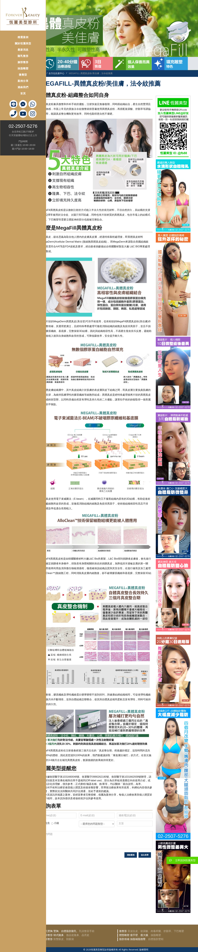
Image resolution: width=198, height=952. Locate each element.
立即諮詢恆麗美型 (181, 860)
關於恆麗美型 (17, 38)
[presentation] (65, 858)
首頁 (17, 87)
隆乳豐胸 (47, 931)
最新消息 (16, 44)
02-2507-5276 (17, 120)
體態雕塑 (124, 935)
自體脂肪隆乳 (68, 931)
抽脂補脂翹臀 (138, 939)
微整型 (17, 69)
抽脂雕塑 (16, 62)
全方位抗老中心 (56, 73)
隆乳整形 (16, 50)
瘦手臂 (134, 935)
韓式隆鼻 (58, 935)
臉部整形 (16, 56)
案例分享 (16, 75)
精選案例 (16, 31)
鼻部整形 (47, 935)
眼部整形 (47, 939)
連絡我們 (16, 81)
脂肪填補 (124, 939)
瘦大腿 (144, 935)
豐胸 (56, 931)
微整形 (123, 931)
